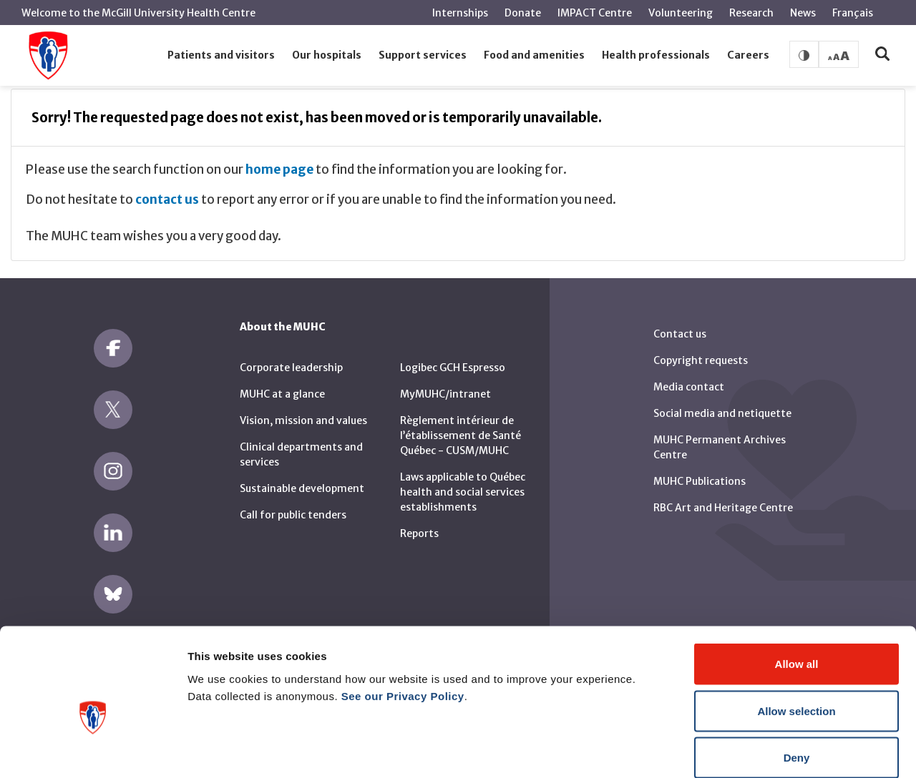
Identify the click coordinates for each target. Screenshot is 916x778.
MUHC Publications (699, 481)
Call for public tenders (293, 514)
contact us (167, 199)
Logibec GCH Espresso (452, 367)
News (803, 12)
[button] (221, 55)
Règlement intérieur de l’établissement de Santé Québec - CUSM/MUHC (460, 435)
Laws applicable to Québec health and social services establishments (462, 492)
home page (279, 169)
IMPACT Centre (594, 12)
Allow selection (796, 637)
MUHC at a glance (282, 394)
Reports (419, 533)
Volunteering (680, 12)
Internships (460, 12)
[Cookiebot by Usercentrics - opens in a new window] (92, 750)
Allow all (797, 590)
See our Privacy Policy (402, 622)
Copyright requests (700, 360)
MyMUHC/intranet (445, 394)
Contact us (679, 334)
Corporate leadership (291, 367)
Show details (751, 750)
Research (751, 12)
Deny (797, 684)
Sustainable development (302, 488)
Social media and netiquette (722, 413)
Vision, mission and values (303, 420)
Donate (523, 12)
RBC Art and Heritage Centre (723, 507)
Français (852, 12)
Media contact (688, 386)
